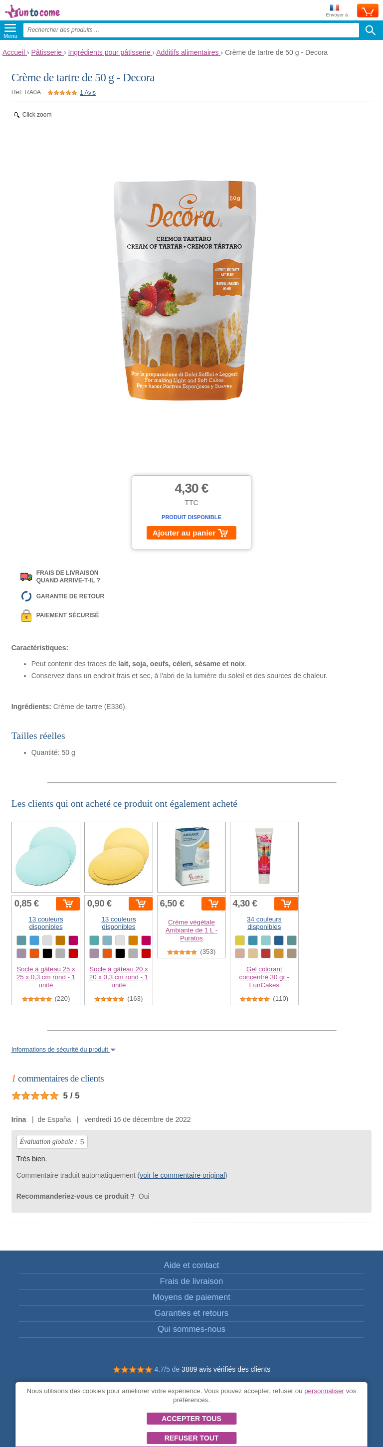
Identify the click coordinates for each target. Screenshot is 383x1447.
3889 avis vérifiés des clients (226, 1369)
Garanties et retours (191, 1313)
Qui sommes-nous (191, 1329)
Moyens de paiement (191, 1297)
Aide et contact (191, 1265)
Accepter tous (191, 1419)
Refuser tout (192, 1438)
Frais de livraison (191, 1281)
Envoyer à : (338, 11)
